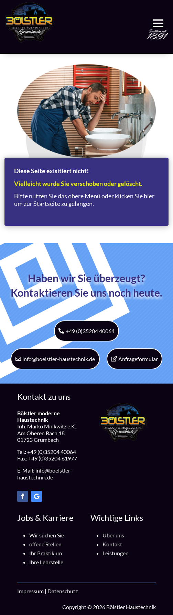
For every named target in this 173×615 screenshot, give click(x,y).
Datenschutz (62, 591)
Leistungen (115, 553)
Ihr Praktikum (45, 553)
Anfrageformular (138, 359)
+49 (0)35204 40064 (90, 331)
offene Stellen (45, 544)
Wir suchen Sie (46, 535)
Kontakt (112, 544)
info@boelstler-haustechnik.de (58, 359)
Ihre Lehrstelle (46, 562)
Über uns (113, 535)
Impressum (30, 591)
